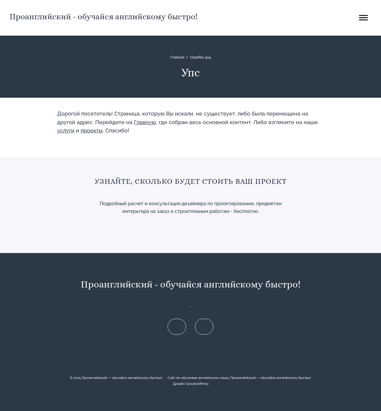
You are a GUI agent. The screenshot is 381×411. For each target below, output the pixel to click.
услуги (65, 130)
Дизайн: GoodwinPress (190, 384)
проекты (92, 130)
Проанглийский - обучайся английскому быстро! (103, 16)
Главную (145, 122)
